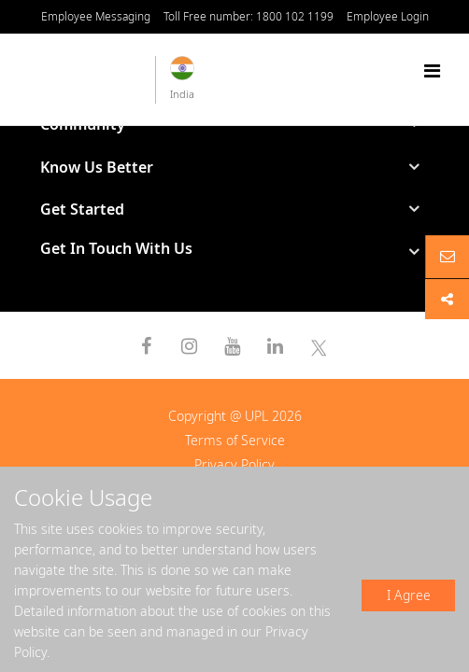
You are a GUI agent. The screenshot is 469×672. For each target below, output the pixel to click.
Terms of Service (235, 440)
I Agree (409, 595)
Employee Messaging (95, 16)
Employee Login (388, 16)
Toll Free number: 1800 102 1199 (248, 16)
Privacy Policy (234, 464)
